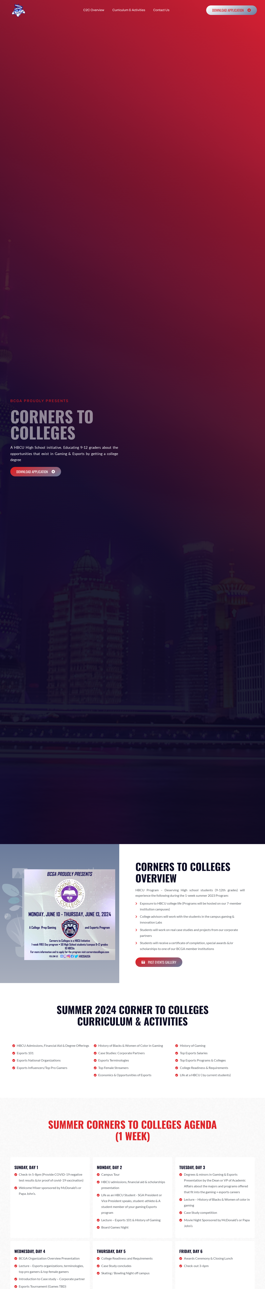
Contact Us (161, 10)
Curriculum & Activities (128, 10)
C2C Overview (93, 10)
